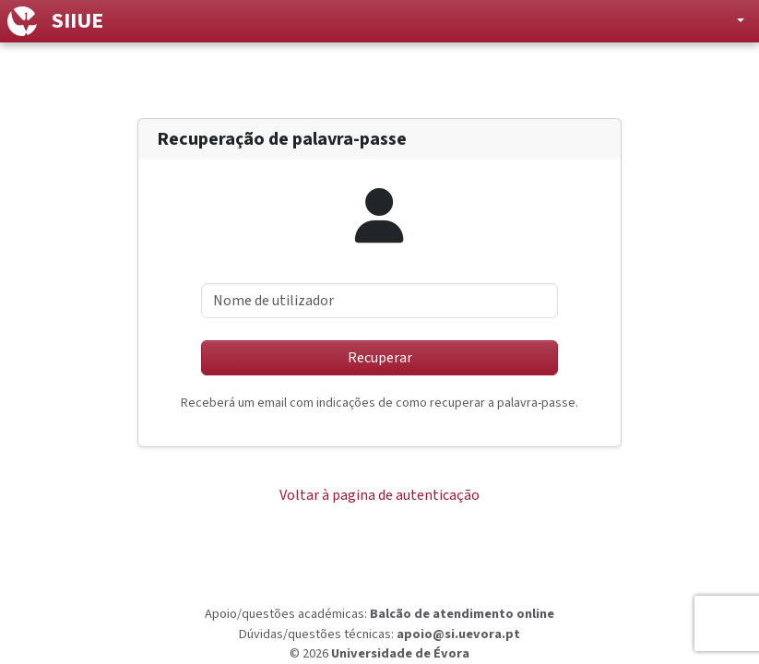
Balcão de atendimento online (462, 613)
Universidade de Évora (400, 653)
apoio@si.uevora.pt (458, 634)
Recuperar (380, 358)
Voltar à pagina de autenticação (379, 495)
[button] (726, 21)
